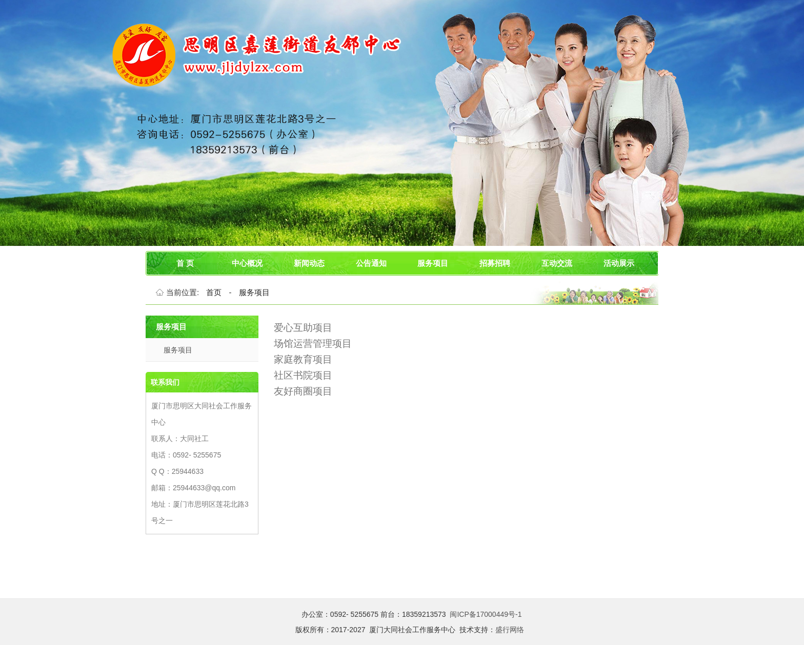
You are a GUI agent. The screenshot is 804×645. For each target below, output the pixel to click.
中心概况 (247, 263)
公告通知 (371, 263)
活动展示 (619, 263)
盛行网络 (509, 630)
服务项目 (432, 263)
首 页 (185, 263)
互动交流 (556, 263)
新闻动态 (309, 263)
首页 (214, 292)
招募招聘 (494, 263)
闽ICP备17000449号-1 (485, 614)
